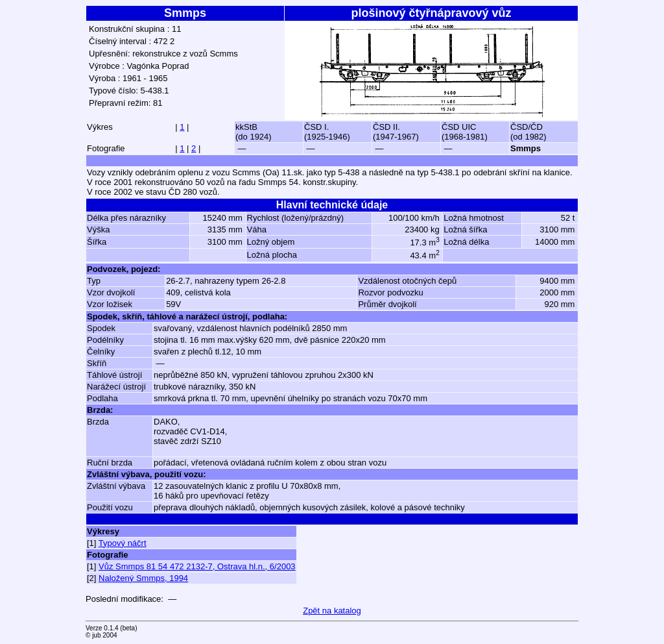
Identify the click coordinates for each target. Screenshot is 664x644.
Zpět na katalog (332, 610)
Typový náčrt (123, 543)
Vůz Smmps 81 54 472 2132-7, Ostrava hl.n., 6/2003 (197, 566)
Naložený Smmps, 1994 (143, 578)
